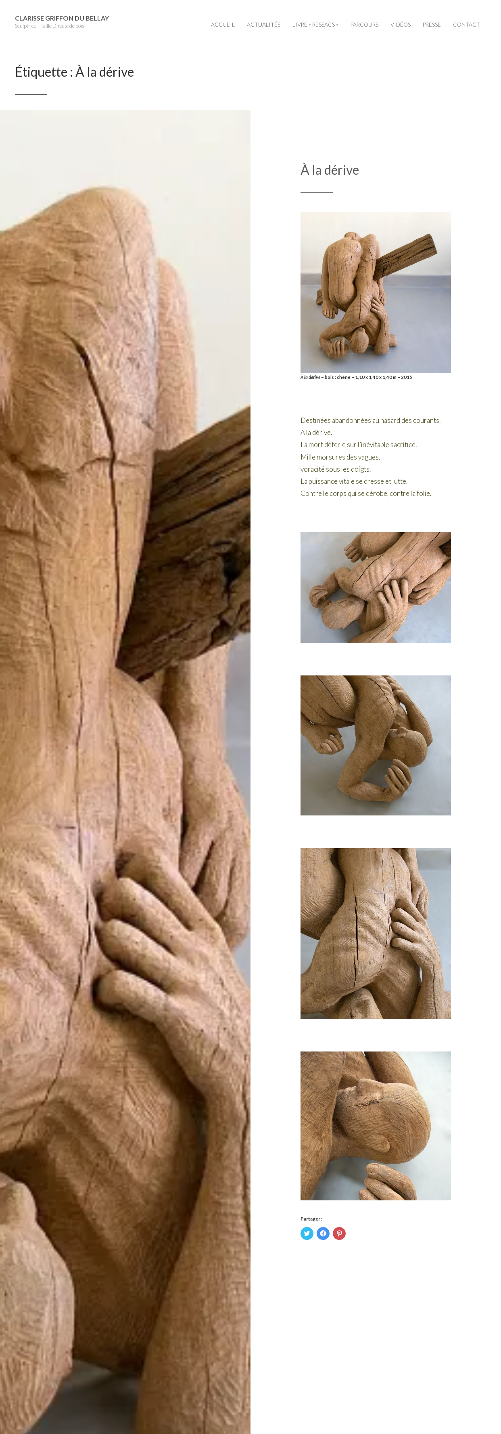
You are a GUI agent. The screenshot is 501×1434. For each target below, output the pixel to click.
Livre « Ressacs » (315, 24)
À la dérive (330, 170)
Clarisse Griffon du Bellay (62, 18)
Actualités (263, 24)
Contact (466, 24)
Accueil (223, 24)
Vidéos (400, 24)
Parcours (364, 24)
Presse (432, 24)
